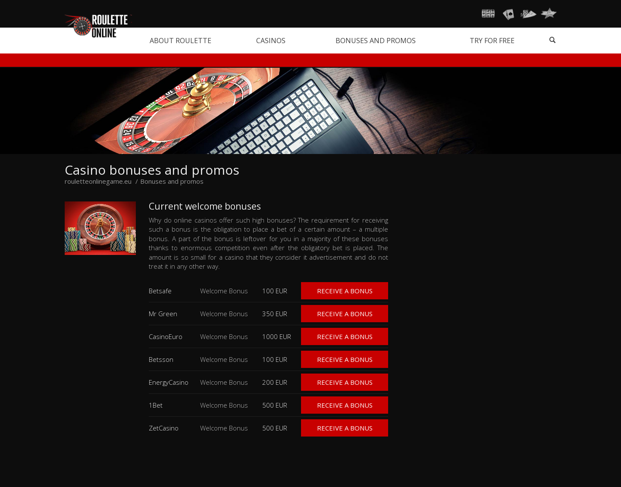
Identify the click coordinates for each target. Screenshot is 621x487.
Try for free (492, 40)
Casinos (270, 40)
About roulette (180, 40)
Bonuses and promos (376, 40)
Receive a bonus (345, 290)
